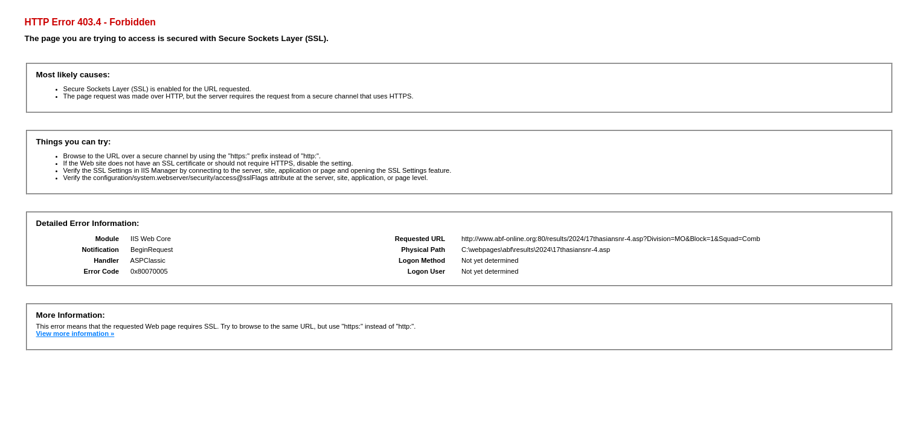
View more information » (75, 333)
